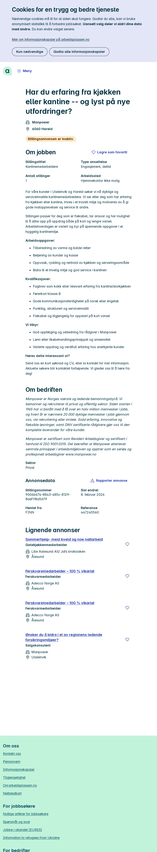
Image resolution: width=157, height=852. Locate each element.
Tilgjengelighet (14, 777)
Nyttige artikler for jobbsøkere (25, 814)
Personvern (11, 761)
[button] (109, 480)
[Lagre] (127, 544)
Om (20, 785)
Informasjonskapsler (18, 769)
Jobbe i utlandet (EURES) (22, 830)
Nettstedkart (12, 793)
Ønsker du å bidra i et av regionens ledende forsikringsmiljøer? (63, 637)
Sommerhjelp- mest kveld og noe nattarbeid (64, 539)
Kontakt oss (12, 754)
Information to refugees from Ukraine (31, 838)
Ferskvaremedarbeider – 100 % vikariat (59, 571)
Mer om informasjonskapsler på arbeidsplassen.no (50, 39)
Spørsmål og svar (16, 822)
